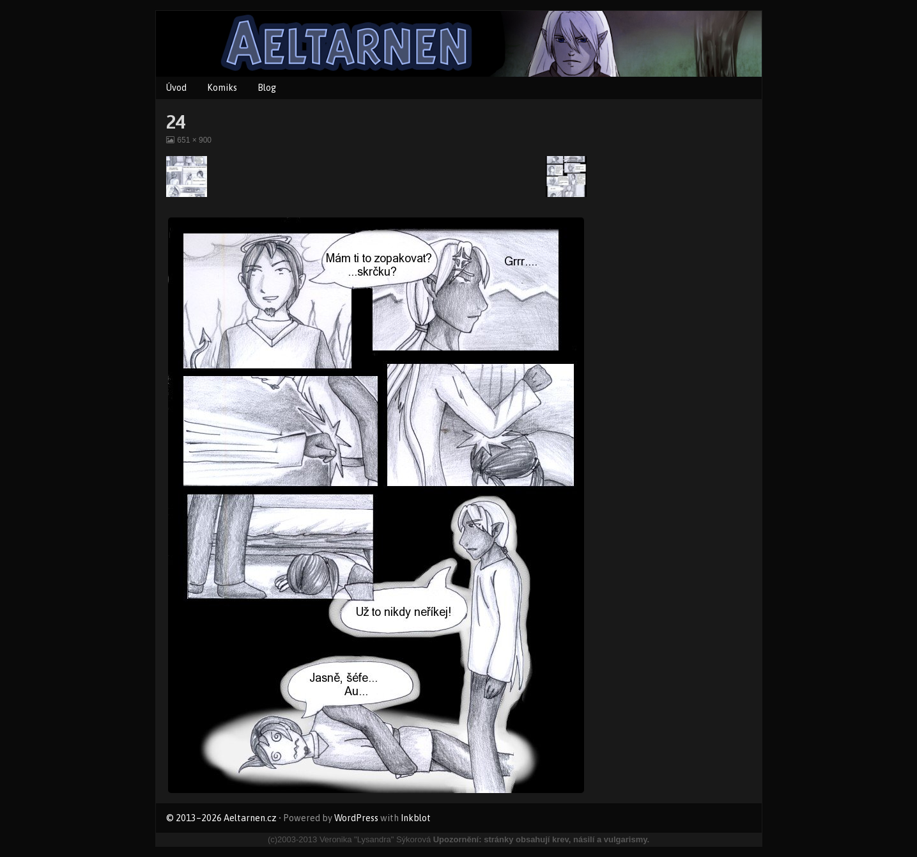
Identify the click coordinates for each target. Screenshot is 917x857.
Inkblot (416, 818)
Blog (267, 88)
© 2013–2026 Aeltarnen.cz (221, 818)
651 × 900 (194, 140)
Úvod (176, 88)
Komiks (222, 88)
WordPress (356, 818)
